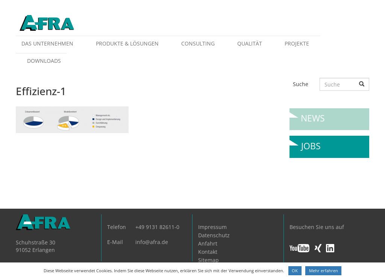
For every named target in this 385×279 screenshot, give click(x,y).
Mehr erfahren (323, 270)
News (313, 115)
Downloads (44, 60)
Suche (300, 84)
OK (295, 270)
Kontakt (207, 251)
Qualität (249, 43)
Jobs (311, 143)
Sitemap (208, 260)
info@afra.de (151, 242)
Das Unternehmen (47, 43)
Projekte (297, 43)
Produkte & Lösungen (127, 43)
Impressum (212, 226)
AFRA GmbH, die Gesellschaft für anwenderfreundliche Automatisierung (47, 23)
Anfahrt (207, 243)
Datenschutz (214, 235)
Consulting (198, 43)
